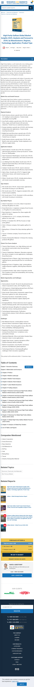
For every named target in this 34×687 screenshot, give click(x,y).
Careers (17, 637)
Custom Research (17, 651)
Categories (17, 646)
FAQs (17, 662)
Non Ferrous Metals (7, 474)
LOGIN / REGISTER (17, 664)
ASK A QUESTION (17, 575)
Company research (16, 648)
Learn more (15, 681)
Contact (16, 659)
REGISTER (17, 611)
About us (17, 635)
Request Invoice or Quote (17, 559)
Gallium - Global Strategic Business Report (17, 496)
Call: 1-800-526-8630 (17, 572)
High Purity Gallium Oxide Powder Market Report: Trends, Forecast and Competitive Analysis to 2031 (19, 506)
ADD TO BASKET (17, 555)
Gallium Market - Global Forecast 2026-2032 (17, 525)
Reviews (17, 640)
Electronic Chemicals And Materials (12, 471)
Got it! (22, 684)
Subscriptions (17, 653)
